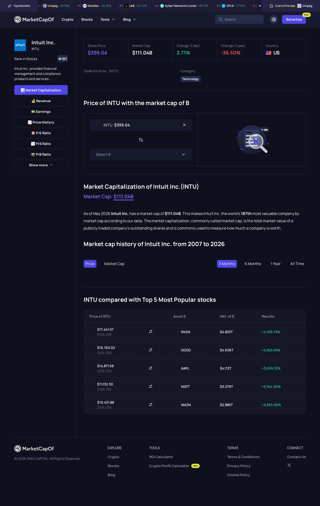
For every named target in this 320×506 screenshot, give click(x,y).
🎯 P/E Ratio (41, 133)
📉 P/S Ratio (41, 143)
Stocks (87, 19)
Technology (190, 79)
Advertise (294, 19)
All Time (297, 263)
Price (90, 263)
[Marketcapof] (34, 19)
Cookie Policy (238, 474)
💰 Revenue (41, 100)
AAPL (181, 368)
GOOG (182, 350)
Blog (127, 19)
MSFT (181, 387)
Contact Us (296, 456)
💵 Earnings (41, 111)
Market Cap (114, 263)
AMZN (182, 405)
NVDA (181, 332)
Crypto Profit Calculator (174, 465)
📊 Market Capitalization (41, 90)
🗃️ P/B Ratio (41, 154)
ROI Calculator (161, 456)
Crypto (67, 19)
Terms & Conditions (243, 456)
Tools (105, 19)
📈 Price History (41, 122)
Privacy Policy (239, 465)
